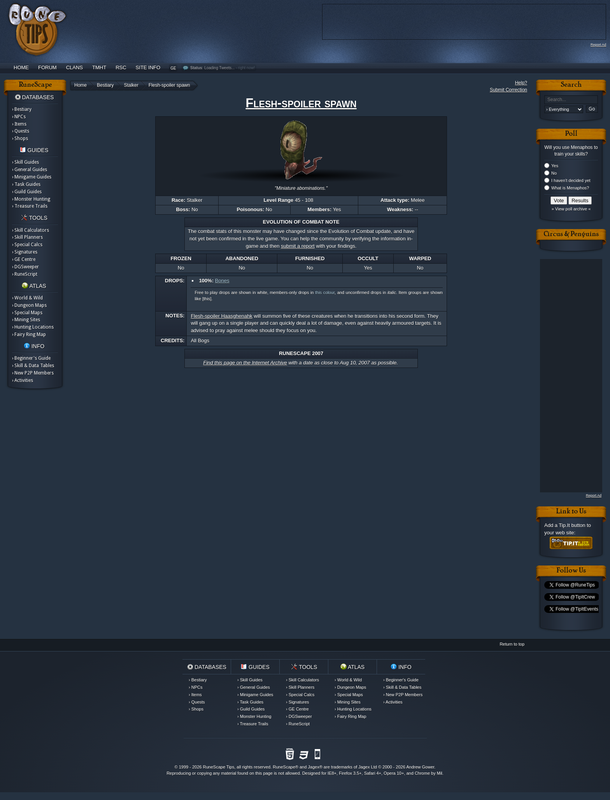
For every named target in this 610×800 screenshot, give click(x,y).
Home (21, 67)
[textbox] (571, 99)
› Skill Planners (27, 237)
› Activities (22, 380)
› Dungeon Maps (29, 305)
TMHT (99, 67)
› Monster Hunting (31, 199)
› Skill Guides (25, 162)
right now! (246, 68)
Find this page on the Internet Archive (245, 363)
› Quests (20, 131)
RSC (121, 67)
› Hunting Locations (33, 327)
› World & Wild (27, 298)
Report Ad (598, 45)
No (554, 173)
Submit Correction (508, 90)
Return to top (512, 644)
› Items (19, 124)
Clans (74, 67)
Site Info (148, 67)
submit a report (298, 246)
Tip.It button (572, 525)
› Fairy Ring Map (29, 334)
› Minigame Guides (31, 177)
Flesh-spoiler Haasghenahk (221, 316)
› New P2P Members (33, 373)
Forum (47, 67)
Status (196, 68)
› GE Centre (23, 259)
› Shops (20, 138)
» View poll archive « (571, 209)
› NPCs (19, 116)
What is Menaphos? (570, 188)
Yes (554, 165)
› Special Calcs (27, 244)
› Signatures (24, 252)
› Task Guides (26, 184)
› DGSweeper (25, 267)
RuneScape (284, 767)
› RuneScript (24, 274)
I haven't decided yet (571, 180)
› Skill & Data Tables (33, 365)
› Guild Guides (27, 191)
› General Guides (29, 169)
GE (173, 68)
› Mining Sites (26, 319)
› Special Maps (27, 312)
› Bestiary (22, 109)
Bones (222, 281)
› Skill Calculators (30, 230)
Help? (521, 83)
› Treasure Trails (29, 206)
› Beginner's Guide (31, 358)
